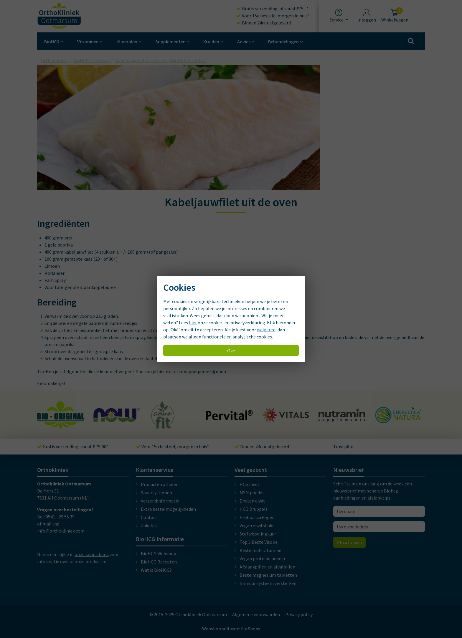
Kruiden (211, 41)
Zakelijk (149, 525)
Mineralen (127, 41)
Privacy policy (299, 614)
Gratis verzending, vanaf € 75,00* (72, 446)
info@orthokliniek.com (61, 531)
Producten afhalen (160, 484)
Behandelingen (283, 41)
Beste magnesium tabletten (268, 575)
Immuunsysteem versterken (268, 583)
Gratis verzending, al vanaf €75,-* (272, 8)
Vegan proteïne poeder (263, 558)
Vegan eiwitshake (257, 525)
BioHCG (51, 41)
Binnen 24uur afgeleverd (263, 23)
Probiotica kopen (257, 517)
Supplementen (170, 41)
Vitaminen (88, 41)
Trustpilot (343, 446)
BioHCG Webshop (158, 553)
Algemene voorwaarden (256, 614)
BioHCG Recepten (159, 562)
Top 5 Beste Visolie (259, 542)
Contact (149, 517)
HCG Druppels (254, 509)
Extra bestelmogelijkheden (168, 509)
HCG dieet (250, 484)
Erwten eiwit (252, 501)
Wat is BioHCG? (156, 570)
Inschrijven (349, 542)
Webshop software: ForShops (231, 629)
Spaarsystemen (156, 492)
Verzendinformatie (160, 501)
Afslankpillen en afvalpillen (267, 567)
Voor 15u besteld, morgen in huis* (272, 16)
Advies (243, 41)
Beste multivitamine (260, 550)
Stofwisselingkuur (258, 534)
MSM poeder (252, 492)
